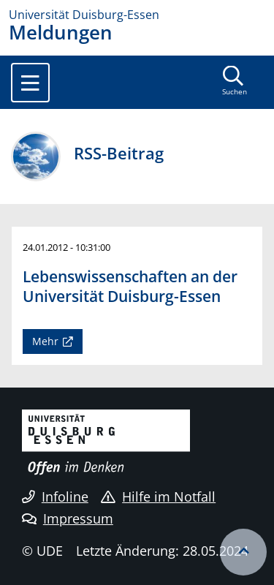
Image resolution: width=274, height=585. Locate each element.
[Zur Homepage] (137, 14)
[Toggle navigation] (30, 82)
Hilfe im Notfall (158, 496)
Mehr (45, 341)
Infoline (55, 496)
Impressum (67, 518)
